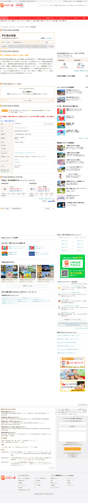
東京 (15, 20)
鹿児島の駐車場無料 (28, 423)
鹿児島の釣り (31, 413)
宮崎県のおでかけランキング (25, 301)
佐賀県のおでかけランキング (9, 299)
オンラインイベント (25, 18)
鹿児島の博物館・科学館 (36, 428)
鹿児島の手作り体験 (14, 419)
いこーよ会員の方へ (72, 456)
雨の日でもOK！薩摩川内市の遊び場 (66, 342)
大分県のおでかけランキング (9, 301)
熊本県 (79, 323)
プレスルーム (37, 483)
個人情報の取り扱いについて (72, 442)
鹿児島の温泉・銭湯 (5, 434)
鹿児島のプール (45, 413)
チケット (12, 46)
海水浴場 (17, 159)
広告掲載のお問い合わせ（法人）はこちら (72, 444)
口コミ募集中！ (49, 38)
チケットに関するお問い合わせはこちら (72, 452)
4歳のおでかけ (64, 244)
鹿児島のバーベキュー (22, 413)
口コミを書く (6, 42)
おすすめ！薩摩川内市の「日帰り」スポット (69, 335)
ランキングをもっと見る (81, 328)
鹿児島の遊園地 (4, 413)
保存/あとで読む (67, 1)
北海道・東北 (3, 20)
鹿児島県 (72, 325)
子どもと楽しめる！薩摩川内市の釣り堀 (67, 349)
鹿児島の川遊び (16, 424)
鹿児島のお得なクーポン (6, 423)
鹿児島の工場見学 (5, 419)
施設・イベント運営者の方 (24, 478)
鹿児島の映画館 (26, 428)
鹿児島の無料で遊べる (18, 423)
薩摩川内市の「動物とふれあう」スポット (68, 339)
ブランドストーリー (71, 478)
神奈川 (18, 20)
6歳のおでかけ (64, 247)
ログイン (85, 1)
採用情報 (53, 485)
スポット (4, 18)
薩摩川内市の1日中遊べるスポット (66, 346)
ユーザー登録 (4, 447)
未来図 (68, 480)
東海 (28, 20)
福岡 (66, 20)
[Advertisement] (27, 78)
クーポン (19, 46)
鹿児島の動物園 (12, 413)
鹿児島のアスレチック (39, 423)
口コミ (27, 46)
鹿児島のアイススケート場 (26, 434)
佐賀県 (70, 323)
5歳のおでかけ (80, 244)
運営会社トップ (54, 478)
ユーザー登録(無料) (77, 1)
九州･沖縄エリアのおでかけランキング (12, 298)
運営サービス (54, 483)
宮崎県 (67, 325)
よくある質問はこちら (73, 454)
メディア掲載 (37, 485)
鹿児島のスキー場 (15, 434)
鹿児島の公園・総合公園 (6, 424)
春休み (60, 5)
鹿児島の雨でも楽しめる (6, 428)
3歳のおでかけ (80, 240)
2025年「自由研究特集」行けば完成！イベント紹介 (12, 442)
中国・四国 (54, 20)
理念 (52, 480)
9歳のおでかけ (80, 250)
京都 (47, 20)
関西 (42, 20)
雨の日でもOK (66, 5)
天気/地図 (51, 46)
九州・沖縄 (61, 20)
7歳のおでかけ (80, 247)
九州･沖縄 (60, 323)
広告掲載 (20, 483)
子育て (76, 18)
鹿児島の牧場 (38, 413)
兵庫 (50, 20)
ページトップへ (82, 404)
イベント (12, 18)
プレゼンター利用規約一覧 (40, 478)
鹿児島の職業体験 (45, 419)
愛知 (30, 20)
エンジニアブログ (55, 487)
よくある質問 (37, 480)
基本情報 (4, 46)
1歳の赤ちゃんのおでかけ (80, 237)
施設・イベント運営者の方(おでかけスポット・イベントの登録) (23, 447)
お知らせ (35, 46)
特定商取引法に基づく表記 (24, 489)
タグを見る (17, 162)
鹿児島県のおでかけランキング (42, 301)
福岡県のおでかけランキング (30, 298)
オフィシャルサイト (48, 124)
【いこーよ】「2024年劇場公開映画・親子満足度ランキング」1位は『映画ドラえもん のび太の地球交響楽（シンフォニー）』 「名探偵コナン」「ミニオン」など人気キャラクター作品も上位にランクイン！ (31, 464)
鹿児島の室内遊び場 (17, 428)
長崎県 (75, 323)
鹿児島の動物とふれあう (25, 419)
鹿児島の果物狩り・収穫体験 (7, 435)
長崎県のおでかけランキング (25, 299)
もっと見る (50, 467)
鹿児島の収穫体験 (36, 419)
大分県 (84, 323)
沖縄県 (77, 325)
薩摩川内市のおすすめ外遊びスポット (67, 353)
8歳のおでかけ (64, 250)
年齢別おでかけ (50, 18)
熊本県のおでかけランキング (41, 299)
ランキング (38, 18)
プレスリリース (70, 485)
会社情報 (69, 483)
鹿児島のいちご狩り (46, 434)
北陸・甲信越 (36, 20)
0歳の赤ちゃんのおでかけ (64, 237)
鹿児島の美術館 (46, 428)
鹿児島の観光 (4, 415)
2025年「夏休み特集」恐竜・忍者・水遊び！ (11, 440)
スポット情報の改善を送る (7, 121)
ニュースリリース (22, 485)
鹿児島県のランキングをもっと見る (72, 319)
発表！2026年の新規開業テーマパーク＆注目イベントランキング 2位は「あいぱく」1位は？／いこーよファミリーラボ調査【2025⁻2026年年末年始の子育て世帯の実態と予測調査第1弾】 (31, 454)
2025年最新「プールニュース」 (30, 440)
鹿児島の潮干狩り (37, 434)
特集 (84, 18)
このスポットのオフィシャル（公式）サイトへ (25, 152)
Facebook (20, 487)
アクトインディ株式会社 (67, 475)
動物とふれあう (74, 5)
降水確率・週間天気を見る (46, 198)
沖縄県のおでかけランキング (9, 303)
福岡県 (66, 323)
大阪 (44, 20)
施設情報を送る (17, 42)
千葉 (21, 20)
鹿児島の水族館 (4, 430)
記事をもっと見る (27, 286)
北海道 (8, 20)
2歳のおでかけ (64, 240)
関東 (13, 20)
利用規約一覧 (21, 480)
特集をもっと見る (83, 138)
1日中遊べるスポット (83, 5)
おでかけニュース (64, 18)
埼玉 (24, 20)
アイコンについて (5, 171)
